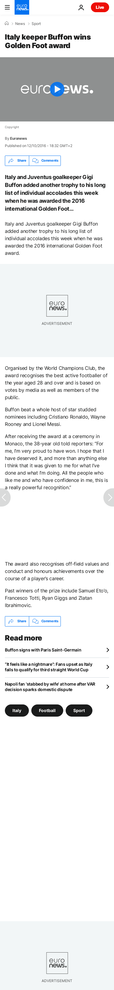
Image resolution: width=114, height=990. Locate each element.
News (20, 24)
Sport (36, 24)
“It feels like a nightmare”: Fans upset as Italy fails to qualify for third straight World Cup (48, 667)
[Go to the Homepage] (22, 7)
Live (100, 7)
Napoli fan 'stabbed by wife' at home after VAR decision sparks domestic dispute (50, 686)
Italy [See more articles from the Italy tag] (16, 710)
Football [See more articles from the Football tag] (47, 710)
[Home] (7, 23)
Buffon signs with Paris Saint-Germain (43, 649)
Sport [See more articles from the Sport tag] (79, 710)
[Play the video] (57, 89)
